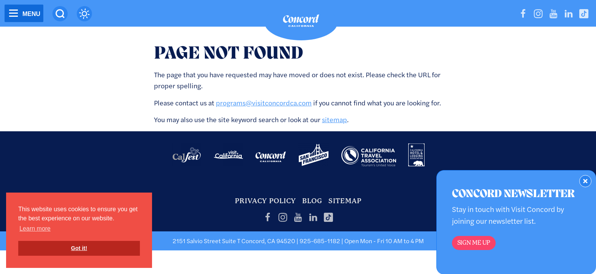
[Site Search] (60, 13)
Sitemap (344, 201)
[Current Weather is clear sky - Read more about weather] (84, 13)
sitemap (334, 119)
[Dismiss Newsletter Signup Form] (585, 181)
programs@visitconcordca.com (264, 102)
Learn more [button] (35, 228)
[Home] (301, 22)
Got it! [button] (79, 248)
